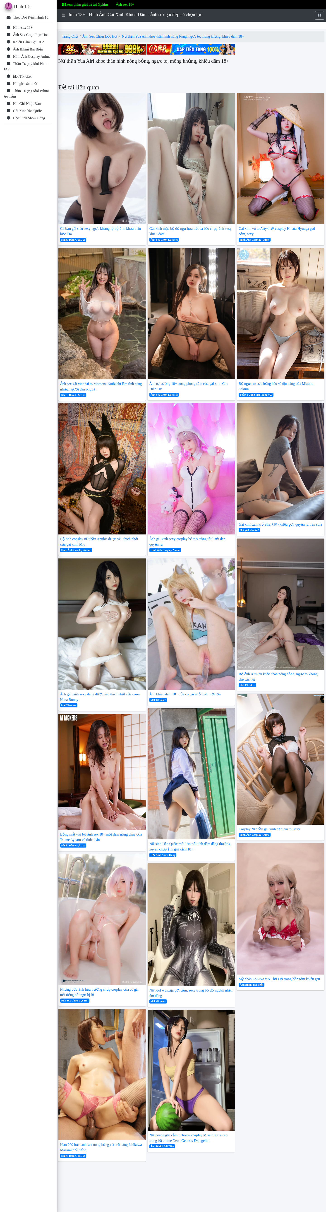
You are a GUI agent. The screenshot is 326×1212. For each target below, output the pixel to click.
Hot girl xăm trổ (249, 530)
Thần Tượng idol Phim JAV (256, 394)
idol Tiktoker (68, 705)
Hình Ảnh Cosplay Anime (76, 550)
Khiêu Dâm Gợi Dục (73, 239)
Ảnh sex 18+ (125, 4)
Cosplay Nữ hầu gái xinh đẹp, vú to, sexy (269, 829)
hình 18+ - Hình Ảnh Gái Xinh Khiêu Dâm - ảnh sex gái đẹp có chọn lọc (135, 14)
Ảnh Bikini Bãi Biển (162, 1146)
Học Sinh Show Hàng (163, 855)
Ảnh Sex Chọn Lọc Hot (99, 36)
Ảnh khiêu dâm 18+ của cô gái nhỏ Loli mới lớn (185, 694)
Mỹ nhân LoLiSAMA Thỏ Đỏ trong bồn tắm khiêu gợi (279, 979)
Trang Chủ (70, 36)
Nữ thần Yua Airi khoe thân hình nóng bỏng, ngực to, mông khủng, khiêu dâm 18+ (183, 36)
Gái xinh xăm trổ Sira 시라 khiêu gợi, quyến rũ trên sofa (280, 524)
